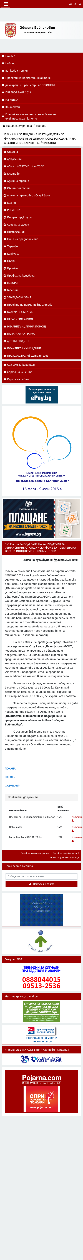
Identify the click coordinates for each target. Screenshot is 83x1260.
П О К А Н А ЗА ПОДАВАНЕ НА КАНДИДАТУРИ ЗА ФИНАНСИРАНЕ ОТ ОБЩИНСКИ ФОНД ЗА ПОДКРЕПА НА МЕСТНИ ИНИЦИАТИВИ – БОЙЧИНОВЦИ (40, 138)
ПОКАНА (10, 768)
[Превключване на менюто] (5, 4)
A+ (70, 4)
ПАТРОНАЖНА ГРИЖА (21, 333)
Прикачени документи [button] (23, 797)
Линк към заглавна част (65, 853)
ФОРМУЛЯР (12, 785)
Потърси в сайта (41, 884)
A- (75, 4)
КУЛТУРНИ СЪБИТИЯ (20, 312)
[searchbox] (41, 876)
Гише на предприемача (22, 239)
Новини (41, 125)
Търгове (12, 246)
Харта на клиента (19, 372)
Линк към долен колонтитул (64, 858)
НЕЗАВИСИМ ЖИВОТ (20, 319)
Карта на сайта (18, 379)
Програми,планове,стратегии (28, 355)
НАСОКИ (10, 777)
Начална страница (17, 125)
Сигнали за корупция (21, 364)
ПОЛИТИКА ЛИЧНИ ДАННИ (24, 348)
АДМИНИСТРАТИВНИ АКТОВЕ (25, 166)
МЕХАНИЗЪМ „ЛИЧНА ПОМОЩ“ (27, 326)
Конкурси (13, 253)
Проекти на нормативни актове (29, 304)
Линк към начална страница (35, 853)
